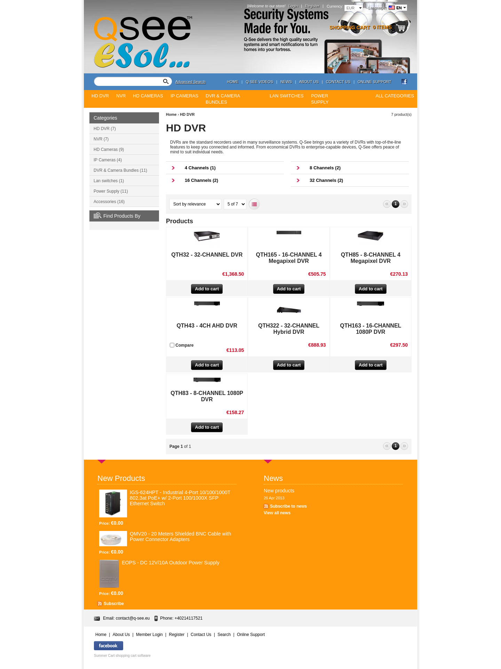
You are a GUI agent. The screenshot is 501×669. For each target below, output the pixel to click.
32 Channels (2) (326, 180)
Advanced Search (190, 82)
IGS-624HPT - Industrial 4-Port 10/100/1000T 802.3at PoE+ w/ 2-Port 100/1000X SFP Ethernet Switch (180, 498)
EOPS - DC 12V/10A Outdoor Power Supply (171, 562)
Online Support (374, 82)
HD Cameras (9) (109, 149)
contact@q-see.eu (133, 618)
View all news (277, 512)
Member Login (149, 634)
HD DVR (187, 114)
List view (254, 204)
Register (312, 6)
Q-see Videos (259, 82)
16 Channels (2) (201, 180)
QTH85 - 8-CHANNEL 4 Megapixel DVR (370, 258)
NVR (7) (101, 139)
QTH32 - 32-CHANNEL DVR (206, 255)
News (286, 82)
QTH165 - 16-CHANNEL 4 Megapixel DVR (288, 258)
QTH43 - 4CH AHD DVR (206, 326)
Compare (181, 345)
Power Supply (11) (111, 191)
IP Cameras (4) (108, 160)
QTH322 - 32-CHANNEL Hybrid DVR (288, 329)
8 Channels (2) (325, 167)
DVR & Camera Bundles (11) (120, 170)
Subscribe (114, 603)
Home (232, 82)
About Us (309, 82)
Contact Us (338, 82)
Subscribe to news (288, 506)
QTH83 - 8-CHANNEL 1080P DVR (206, 396)
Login (293, 6)
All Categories (394, 95)
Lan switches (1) (109, 180)
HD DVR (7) (105, 128)
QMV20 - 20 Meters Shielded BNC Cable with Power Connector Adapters (180, 536)
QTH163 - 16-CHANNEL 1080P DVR (370, 329)
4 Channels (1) (200, 167)
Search (224, 634)
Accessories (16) (109, 201)
